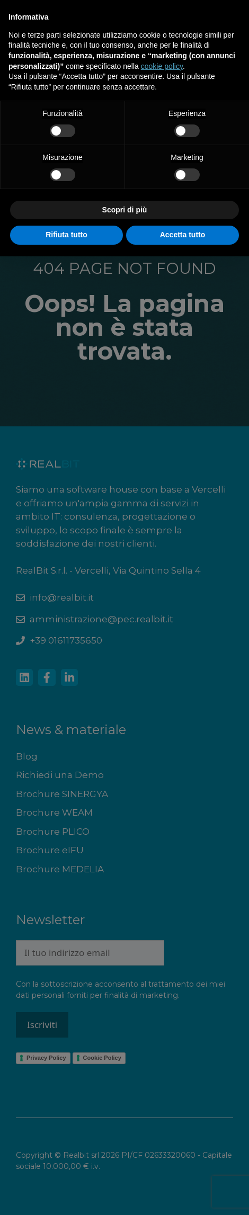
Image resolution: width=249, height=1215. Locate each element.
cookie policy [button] (162, 66)
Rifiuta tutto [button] (66, 234)
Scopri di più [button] (124, 210)
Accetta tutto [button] (183, 234)
